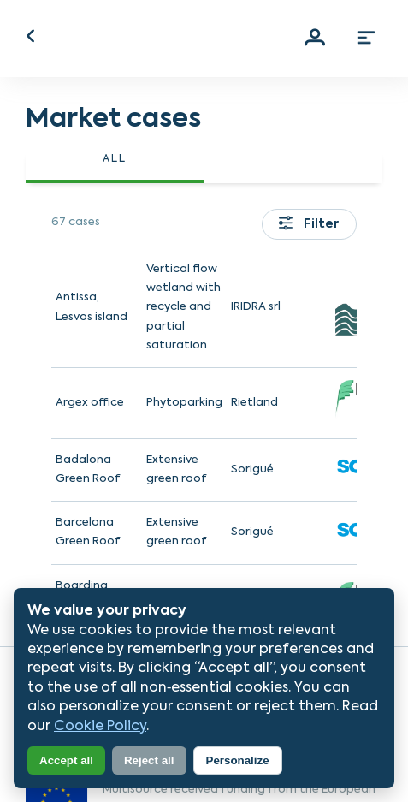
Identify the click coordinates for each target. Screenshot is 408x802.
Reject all (149, 760)
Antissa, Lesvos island (91, 307)
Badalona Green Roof (88, 469)
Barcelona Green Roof (88, 532)
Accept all (66, 760)
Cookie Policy (100, 727)
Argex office (90, 402)
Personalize (237, 760)
